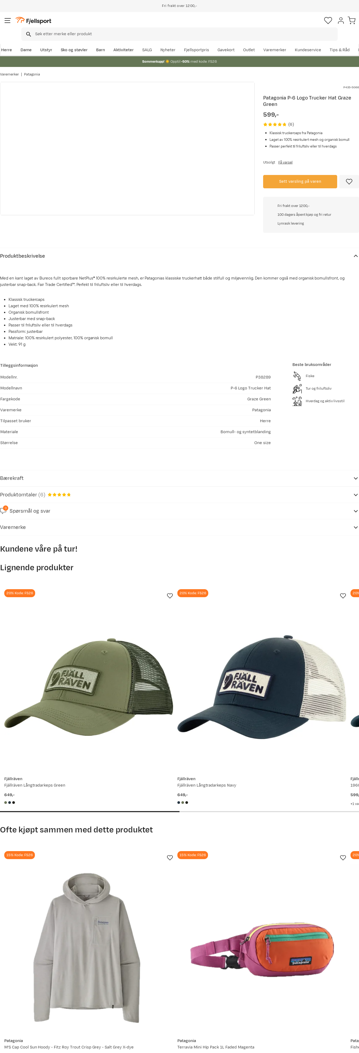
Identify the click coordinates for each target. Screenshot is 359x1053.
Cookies (349, 1045)
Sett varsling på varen (300, 176)
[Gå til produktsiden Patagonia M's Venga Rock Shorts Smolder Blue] (319, 807)
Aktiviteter (123, 42)
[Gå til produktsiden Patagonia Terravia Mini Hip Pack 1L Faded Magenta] (133, 807)
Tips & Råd (15, 1000)
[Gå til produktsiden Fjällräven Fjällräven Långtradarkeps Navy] (133, 622)
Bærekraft (160, 1008)
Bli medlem (337, 928)
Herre (5, 42)
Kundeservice (346, 42)
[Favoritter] (321, 25)
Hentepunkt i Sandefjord (28, 1008)
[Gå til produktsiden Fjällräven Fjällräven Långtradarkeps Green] (40, 622)
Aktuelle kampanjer (96, 974)
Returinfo (14, 991)
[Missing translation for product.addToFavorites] (349, 176)
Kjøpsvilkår (325, 1045)
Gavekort (86, 1000)
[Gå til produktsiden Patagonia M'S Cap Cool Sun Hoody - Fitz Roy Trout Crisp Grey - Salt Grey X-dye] (40, 807)
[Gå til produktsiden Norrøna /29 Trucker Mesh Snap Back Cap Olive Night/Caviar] (319, 622)
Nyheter (231, 42)
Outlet (287, 42)
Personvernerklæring (291, 1045)
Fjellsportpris (259, 42)
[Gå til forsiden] (27, 25)
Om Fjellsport (164, 974)
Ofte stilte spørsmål (24, 974)
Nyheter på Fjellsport (98, 983)
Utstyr (45, 42)
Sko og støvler (73, 42)
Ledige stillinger (166, 1000)
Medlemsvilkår (165, 991)
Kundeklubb (162, 983)
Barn (99, 42)
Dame (25, 42)
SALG (210, 42)
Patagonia (32, 69)
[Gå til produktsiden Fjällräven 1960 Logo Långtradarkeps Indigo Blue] (226, 622)
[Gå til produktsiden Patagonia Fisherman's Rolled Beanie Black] (226, 807)
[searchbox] (190, 25)
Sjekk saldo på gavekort (27, 983)
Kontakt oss (16, 1017)
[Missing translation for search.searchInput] (81, 25)
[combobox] (184, 25)
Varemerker (312, 42)
